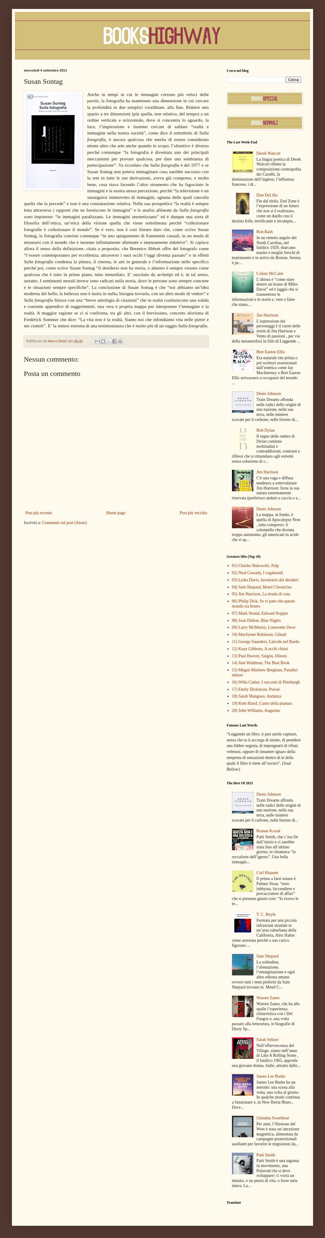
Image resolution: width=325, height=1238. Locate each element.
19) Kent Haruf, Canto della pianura (262, 703)
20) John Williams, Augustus (256, 710)
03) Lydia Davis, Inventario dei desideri (265, 580)
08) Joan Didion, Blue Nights (256, 620)
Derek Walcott (268, 153)
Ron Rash (264, 232)
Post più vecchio (193, 513)
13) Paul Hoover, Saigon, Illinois (259, 656)
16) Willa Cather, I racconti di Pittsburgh (266, 682)
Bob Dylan (265, 430)
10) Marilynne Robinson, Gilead (259, 634)
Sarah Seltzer (267, 1039)
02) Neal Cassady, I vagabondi (257, 573)
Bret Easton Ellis (270, 352)
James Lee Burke (270, 1076)
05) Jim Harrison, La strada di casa (261, 594)
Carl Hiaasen (267, 872)
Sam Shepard (267, 956)
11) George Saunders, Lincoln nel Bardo (265, 641)
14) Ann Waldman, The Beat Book (261, 663)
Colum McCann (269, 273)
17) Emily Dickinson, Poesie (256, 689)
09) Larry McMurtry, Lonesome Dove (263, 627)
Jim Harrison (267, 315)
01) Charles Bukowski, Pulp (255, 565)
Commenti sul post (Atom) (64, 522)
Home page (115, 513)
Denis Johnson (268, 393)
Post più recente (38, 513)
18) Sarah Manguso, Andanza (256, 696)
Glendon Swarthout (272, 1118)
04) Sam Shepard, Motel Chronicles (262, 587)
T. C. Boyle (266, 914)
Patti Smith (265, 1155)
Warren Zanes (268, 998)
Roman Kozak (268, 831)
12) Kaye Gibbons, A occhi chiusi (260, 649)
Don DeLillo (267, 195)
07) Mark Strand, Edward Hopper (260, 613)
